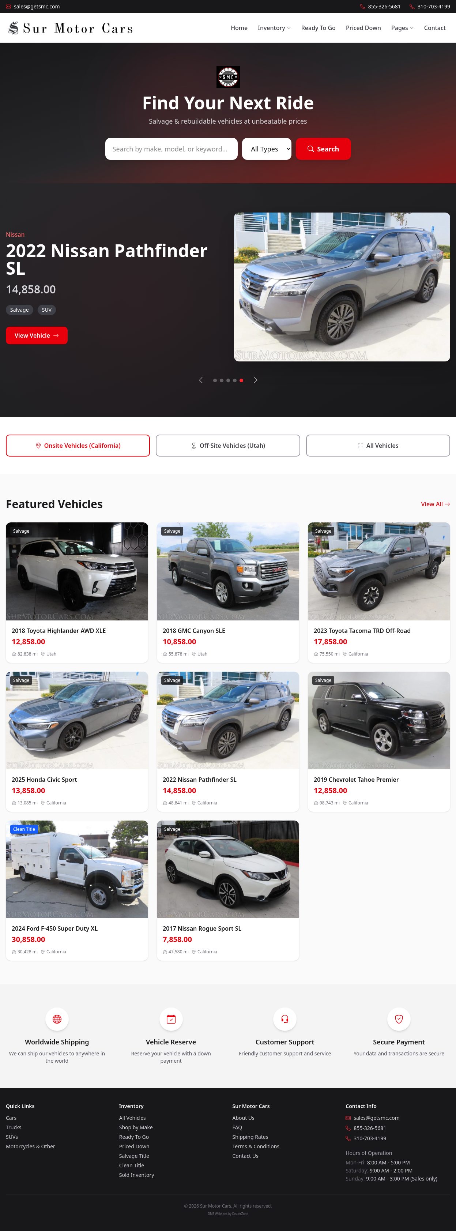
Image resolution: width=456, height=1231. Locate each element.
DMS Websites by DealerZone (228, 1214)
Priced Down (363, 28)
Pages (402, 28)
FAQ (237, 1127)
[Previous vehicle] (200, 380)
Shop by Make (136, 1127)
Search (323, 149)
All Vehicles (132, 1117)
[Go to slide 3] (228, 380)
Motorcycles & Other (30, 1146)
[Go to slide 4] (235, 380)
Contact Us (246, 1155)
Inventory (274, 28)
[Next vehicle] (255, 380)
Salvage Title (134, 1155)
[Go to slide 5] (241, 380)
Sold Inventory (136, 1174)
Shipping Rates (250, 1136)
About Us (244, 1117)
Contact (435, 28)
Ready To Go (318, 28)
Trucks (13, 1127)
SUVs (12, 1136)
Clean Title (131, 1165)
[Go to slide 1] (215, 380)
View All (435, 504)
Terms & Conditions (256, 1146)
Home (239, 28)
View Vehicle (37, 335)
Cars (11, 1117)
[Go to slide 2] (221, 380)
